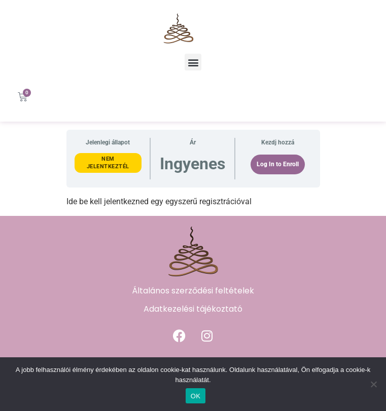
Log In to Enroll (278, 164)
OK (195, 396)
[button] (193, 62)
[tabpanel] (193, 202)
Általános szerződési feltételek (193, 290)
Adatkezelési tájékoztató (193, 309)
